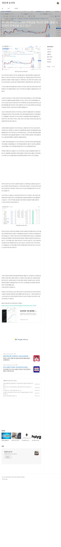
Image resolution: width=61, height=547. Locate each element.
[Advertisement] (21, 169)
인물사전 (49, 51)
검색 (54, 3)
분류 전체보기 (50, 46)
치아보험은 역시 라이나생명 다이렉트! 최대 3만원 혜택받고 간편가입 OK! (16, 370)
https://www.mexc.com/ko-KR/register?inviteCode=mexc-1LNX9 (19, 305)
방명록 (16, 8)
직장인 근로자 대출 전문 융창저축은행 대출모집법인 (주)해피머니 (16, 359)
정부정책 (49, 59)
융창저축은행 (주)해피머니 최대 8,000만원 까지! (16, 356)
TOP (58, 477)
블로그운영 (49, 57)
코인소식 (5, 380)
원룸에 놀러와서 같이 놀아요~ (10, 454)
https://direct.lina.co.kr (9, 365)
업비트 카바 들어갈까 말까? (9, 396)
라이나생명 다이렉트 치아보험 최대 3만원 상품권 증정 (16, 367)
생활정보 (49, 54)
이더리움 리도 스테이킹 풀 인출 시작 (11, 390)
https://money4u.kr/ (8, 353)
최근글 (48, 66)
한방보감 (49, 62)
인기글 (53, 66)
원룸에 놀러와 (8, 3)
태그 (9, 8)
